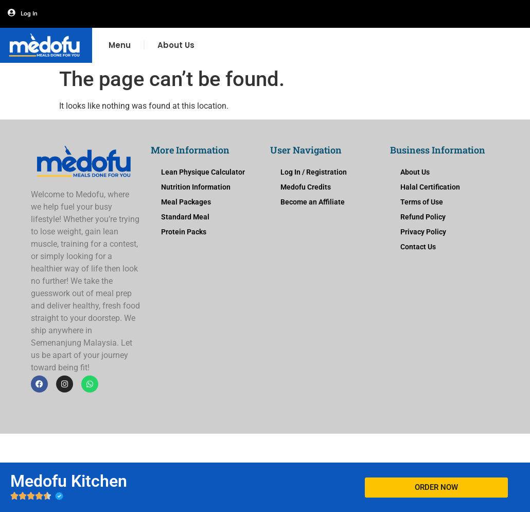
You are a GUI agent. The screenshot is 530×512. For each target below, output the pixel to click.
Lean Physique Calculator (203, 172)
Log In (29, 14)
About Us (176, 45)
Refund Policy (423, 217)
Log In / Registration (313, 172)
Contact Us (418, 247)
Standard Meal (185, 217)
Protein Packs (183, 232)
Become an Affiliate (312, 202)
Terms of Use (421, 202)
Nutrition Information (196, 187)
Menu (120, 45)
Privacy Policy (423, 232)
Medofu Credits (305, 187)
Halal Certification (430, 187)
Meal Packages (186, 202)
